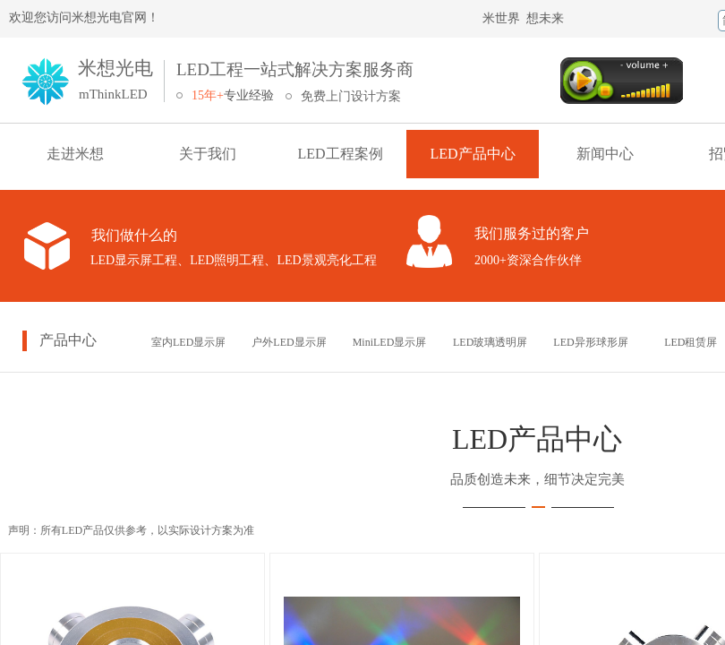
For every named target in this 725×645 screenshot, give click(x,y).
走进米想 (75, 153)
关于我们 (207, 153)
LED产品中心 (472, 153)
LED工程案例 (339, 153)
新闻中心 (605, 153)
